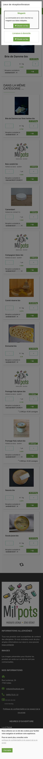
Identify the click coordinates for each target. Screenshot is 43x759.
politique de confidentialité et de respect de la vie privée (19, 741)
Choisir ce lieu (21, 26)
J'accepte (7, 750)
